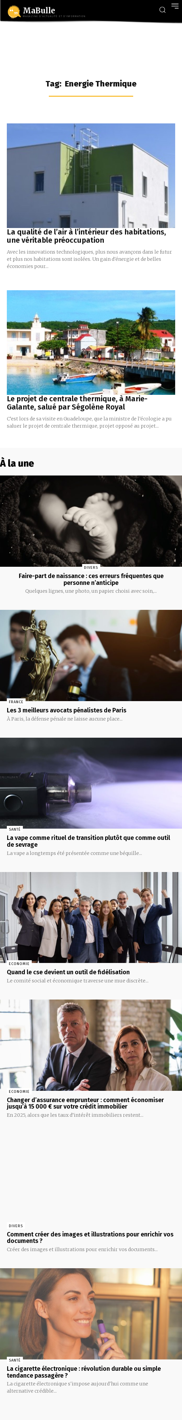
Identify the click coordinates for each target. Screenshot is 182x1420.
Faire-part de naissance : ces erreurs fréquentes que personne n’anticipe (91, 579)
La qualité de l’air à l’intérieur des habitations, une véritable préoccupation (86, 236)
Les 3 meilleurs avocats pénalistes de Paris (66, 710)
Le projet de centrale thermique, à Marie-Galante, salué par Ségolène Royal (77, 403)
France (16, 702)
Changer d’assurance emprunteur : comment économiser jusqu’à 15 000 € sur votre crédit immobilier (85, 1103)
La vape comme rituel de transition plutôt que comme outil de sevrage (88, 841)
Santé (15, 829)
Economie (19, 964)
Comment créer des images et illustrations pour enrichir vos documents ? (90, 1238)
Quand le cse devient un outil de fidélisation (68, 972)
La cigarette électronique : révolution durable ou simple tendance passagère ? (84, 1372)
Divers (91, 567)
